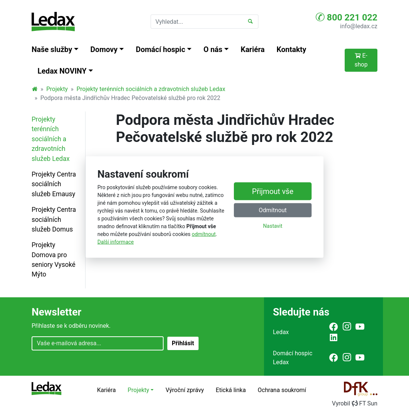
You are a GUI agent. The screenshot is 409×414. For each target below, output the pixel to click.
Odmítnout (273, 210)
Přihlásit (183, 343)
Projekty (57, 89)
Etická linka (231, 390)
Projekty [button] (138, 390)
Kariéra (253, 49)
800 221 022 (346, 17)
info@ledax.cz (358, 26)
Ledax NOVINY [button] (62, 71)
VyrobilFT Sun (354, 403)
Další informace (115, 242)
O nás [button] (212, 49)
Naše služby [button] (52, 49)
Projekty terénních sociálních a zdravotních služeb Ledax (151, 89)
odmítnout (204, 234)
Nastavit (273, 226)
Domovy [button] (103, 49)
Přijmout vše (272, 191)
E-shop (360, 60)
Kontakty (291, 49)
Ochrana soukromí (282, 390)
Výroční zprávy (184, 390)
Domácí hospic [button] (160, 49)
